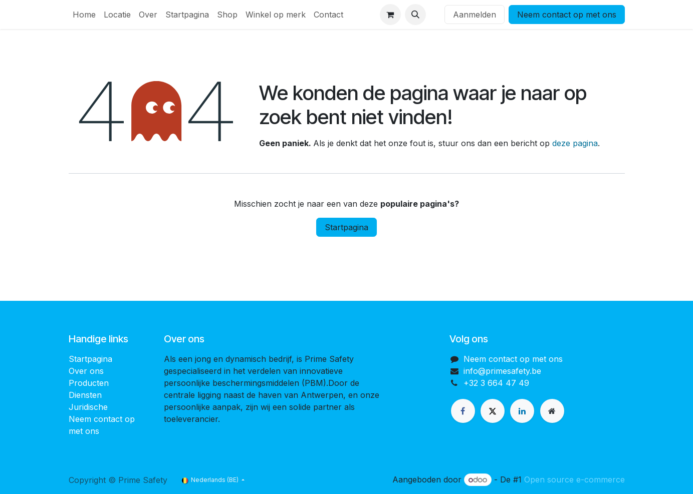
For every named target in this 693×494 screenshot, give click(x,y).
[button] (415, 14)
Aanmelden (474, 15)
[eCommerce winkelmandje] (390, 14)
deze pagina (575, 143)
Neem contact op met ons (566, 15)
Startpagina (346, 227)
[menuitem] (84, 15)
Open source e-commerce (574, 479)
